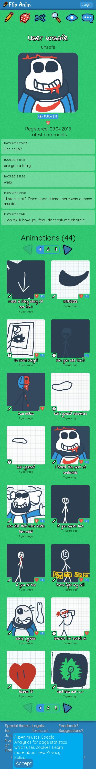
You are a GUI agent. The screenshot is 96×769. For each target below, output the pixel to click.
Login (86, 4)
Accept (24, 763)
